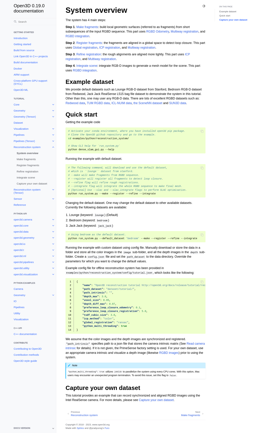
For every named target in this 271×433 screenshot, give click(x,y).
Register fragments (28, 165)
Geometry (19, 110)
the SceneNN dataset (147, 103)
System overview (27, 153)
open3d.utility (21, 268)
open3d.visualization (26, 274)
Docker (18, 68)
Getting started (22, 44)
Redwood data (75, 103)
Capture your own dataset (32, 183)
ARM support (21, 74)
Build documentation (26, 62)
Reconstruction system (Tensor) (27, 191)
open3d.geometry (24, 237)
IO (15, 301)
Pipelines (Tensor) (24, 141)
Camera (18, 288)
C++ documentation (25, 334)
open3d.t (19, 249)
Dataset (18, 122)
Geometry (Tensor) (25, 116)
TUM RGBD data (98, 103)
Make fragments (26, 159)
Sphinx (80, 428)
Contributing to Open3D (28, 348)
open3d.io (19, 243)
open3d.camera (23, 219)
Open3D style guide (25, 360)
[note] (33, 428)
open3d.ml (20, 256)
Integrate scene (26, 177)
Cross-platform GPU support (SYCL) (30, 82)
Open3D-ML (21, 89)
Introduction (20, 38)
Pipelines (19, 134)
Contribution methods (26, 354)
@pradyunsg (95, 428)
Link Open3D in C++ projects (31, 56)
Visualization (21, 128)
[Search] (33, 21)
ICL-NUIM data (121, 103)
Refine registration (27, 171)
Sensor (18, 198)
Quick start (224, 15)
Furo (107, 428)
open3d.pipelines (24, 262)
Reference (20, 204)
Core (16, 104)
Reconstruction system (27, 147)
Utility (17, 313)
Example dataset (227, 11)
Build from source (24, 50)
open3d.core (21, 225)
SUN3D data (177, 103)
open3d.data (21, 231)
